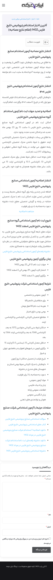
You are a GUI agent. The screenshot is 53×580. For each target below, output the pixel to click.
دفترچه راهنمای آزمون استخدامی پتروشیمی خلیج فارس (26, 251)
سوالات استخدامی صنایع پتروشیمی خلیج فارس (25, 419)
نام (49, 515)
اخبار (33, 19)
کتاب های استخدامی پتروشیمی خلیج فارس (27, 425)
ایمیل (48, 527)
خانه (38, 19)
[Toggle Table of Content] (44, 42)
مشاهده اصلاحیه (26, 211)
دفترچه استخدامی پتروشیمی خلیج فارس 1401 (26, 451)
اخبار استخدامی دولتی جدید (21, 19)
